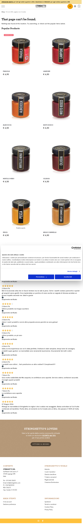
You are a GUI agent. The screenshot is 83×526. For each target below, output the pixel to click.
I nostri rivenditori (50, 472)
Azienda (47, 469)
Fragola (6, 71)
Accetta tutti (68, 277)
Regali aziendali (49, 480)
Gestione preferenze (9, 504)
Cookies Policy (49, 507)
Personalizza (41, 277)
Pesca (5, 232)
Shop (3, 12)
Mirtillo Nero (8, 178)
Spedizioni (48, 502)
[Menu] (4, 6)
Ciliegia (46, 178)
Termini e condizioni (50, 504)
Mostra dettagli (72, 271)
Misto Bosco (48, 125)
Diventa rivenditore (50, 474)
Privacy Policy (49, 509)
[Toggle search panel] (70, 6)
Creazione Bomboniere (52, 482)
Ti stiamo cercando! (51, 477)
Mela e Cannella (49, 232)
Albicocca (7, 125)
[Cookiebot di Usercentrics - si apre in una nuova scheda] (73, 248)
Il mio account (7, 502)
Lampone (46, 71)
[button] (78, 6)
